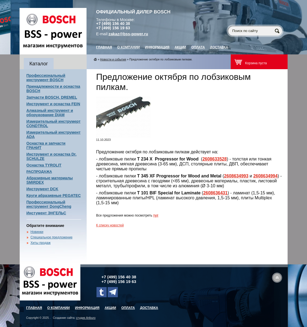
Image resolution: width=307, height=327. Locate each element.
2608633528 (214, 159)
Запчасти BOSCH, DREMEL (52, 97)
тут (155, 215)
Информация (157, 47)
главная (104, 47)
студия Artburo (85, 317)
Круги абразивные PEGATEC (54, 195)
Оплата (198, 47)
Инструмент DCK (43, 189)
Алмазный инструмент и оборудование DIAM (50, 112)
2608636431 (215, 193)
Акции (180, 47)
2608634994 (265, 176)
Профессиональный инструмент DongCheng (49, 204)
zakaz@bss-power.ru (128, 34)
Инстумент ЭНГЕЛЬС (46, 213)
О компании (128, 47)
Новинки (37, 232)
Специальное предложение (52, 237)
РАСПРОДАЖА (39, 172)
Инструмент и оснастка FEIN (53, 104)
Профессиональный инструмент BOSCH (46, 77)
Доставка (219, 47)
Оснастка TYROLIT (44, 165)
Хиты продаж (41, 243)
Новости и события (113, 59)
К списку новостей (110, 225)
